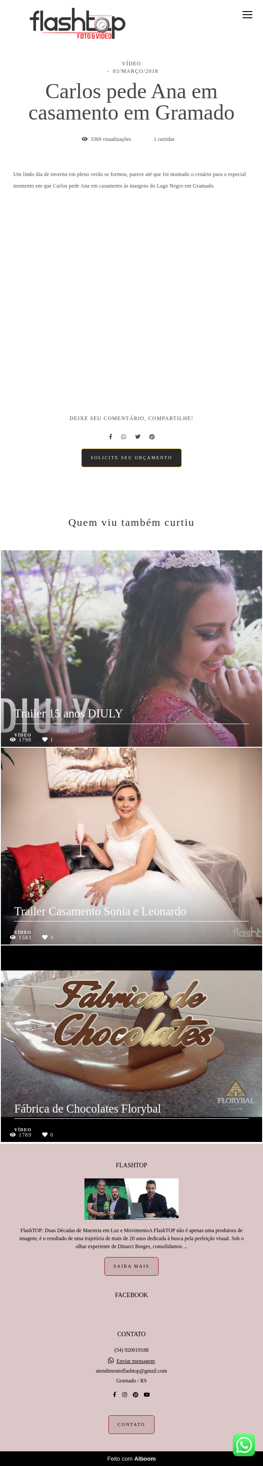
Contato (131, 1424)
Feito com (131, 1458)
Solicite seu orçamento (131, 457)
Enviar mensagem (135, 1361)
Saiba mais (132, 1266)
